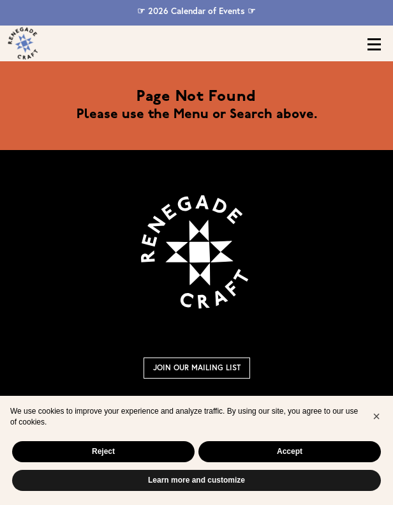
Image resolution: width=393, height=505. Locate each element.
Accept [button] (289, 451)
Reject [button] (103, 451)
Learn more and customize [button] (196, 480)
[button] (376, 416)
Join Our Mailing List (197, 367)
